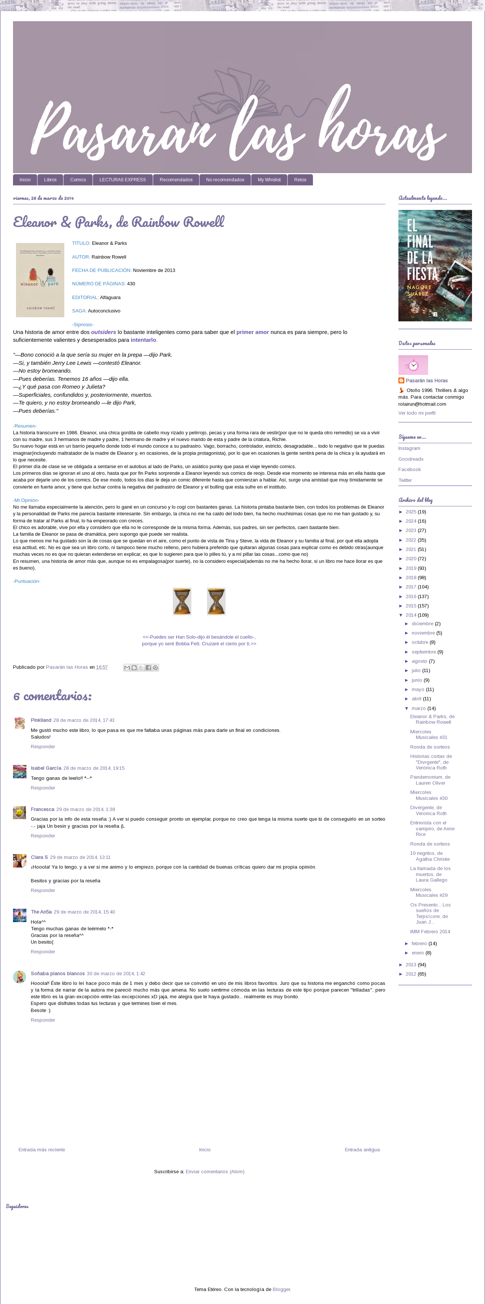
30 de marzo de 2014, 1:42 (116, 973)
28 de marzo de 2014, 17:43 (84, 720)
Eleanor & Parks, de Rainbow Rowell (432, 719)
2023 (412, 530)
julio (417, 670)
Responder (43, 746)
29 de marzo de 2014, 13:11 (80, 857)
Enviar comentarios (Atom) (215, 1171)
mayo (419, 689)
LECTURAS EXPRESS (123, 179)
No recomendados (225, 179)
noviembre (424, 633)
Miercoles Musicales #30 (428, 795)
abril (417, 698)
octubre (421, 642)
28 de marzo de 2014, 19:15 (94, 768)
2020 (412, 558)
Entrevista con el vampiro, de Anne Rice (432, 828)
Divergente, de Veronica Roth (428, 810)
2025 (412, 512)
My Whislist (269, 179)
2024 (412, 521)
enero (419, 953)
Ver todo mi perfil (417, 413)
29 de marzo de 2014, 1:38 (85, 809)
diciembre (423, 623)
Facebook (409, 469)
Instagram (409, 448)
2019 (412, 568)
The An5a (41, 912)
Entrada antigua (362, 1149)
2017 (412, 587)
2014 (412, 615)
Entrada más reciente (42, 1149)
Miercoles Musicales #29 (428, 892)
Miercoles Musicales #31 (428, 734)
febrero (420, 943)
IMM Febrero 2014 (430, 931)
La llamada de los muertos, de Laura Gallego (430, 874)
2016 (412, 596)
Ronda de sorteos (430, 747)
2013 (412, 964)
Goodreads (411, 459)
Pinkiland (41, 720)
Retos (300, 179)
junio (418, 680)
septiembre (424, 652)
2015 (412, 606)
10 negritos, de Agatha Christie (430, 856)
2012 (412, 974)
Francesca (42, 809)
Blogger (281, 1289)
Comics (78, 179)
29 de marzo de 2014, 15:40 (84, 912)
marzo (419, 708)
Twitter (405, 480)
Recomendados (176, 179)
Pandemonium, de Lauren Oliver (430, 780)
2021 (412, 549)
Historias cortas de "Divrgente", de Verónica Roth (431, 762)
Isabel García (46, 768)
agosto (420, 661)
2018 (412, 577)
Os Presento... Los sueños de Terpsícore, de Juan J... (430, 913)
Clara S (39, 857)
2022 (412, 540)
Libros (50, 179)
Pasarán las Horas (427, 380)
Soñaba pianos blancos (58, 973)
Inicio (25, 179)
